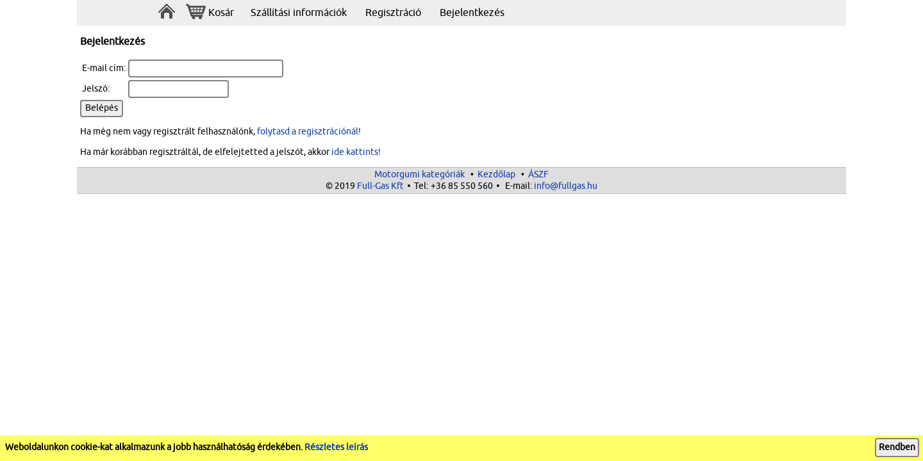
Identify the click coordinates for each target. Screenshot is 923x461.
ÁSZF (538, 174)
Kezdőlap (496, 174)
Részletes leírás (336, 447)
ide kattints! (356, 152)
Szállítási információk (299, 13)
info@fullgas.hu (565, 186)
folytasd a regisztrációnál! (309, 131)
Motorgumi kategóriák (419, 174)
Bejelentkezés (472, 13)
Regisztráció (393, 13)
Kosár (210, 13)
